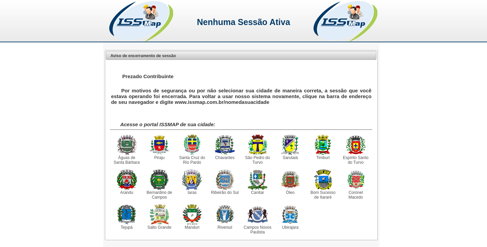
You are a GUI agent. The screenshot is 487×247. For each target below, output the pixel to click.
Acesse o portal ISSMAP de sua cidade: (167, 124)
